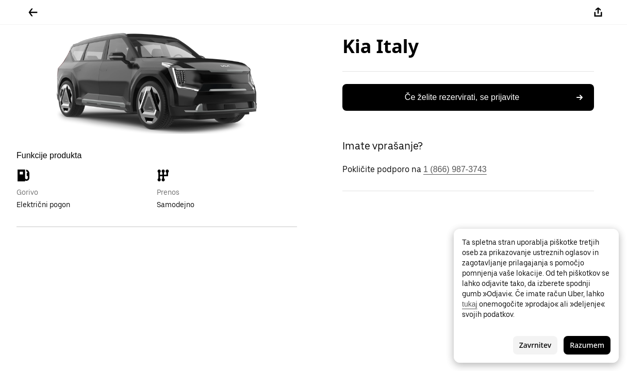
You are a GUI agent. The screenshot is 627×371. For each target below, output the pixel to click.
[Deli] (598, 12)
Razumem (587, 345)
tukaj (469, 304)
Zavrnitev (535, 345)
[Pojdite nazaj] (33, 12)
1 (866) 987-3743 (455, 169)
